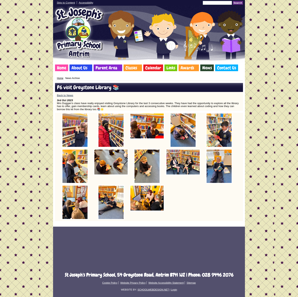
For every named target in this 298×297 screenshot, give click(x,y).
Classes (131, 68)
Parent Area (106, 68)
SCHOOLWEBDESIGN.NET (153, 289)
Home (61, 68)
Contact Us (226, 68)
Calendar (153, 68)
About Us (79, 68)
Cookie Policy (109, 282)
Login (174, 289)
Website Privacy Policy (132, 282)
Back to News (65, 95)
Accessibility (86, 2)
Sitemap (191, 282)
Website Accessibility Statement (166, 282)
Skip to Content (66, 2)
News (207, 68)
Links (170, 68)
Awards (187, 68)
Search (238, 2)
